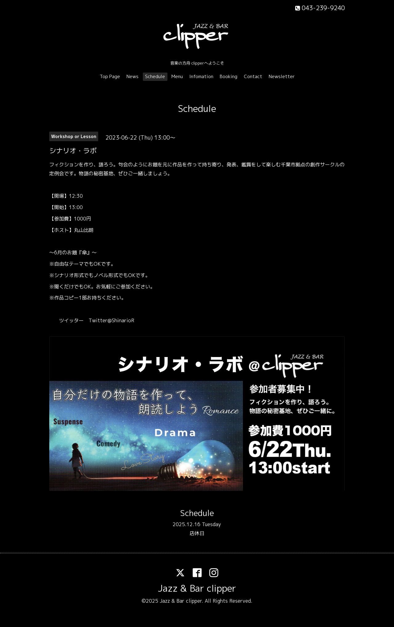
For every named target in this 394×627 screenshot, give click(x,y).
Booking (228, 76)
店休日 (197, 533)
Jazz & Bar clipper (197, 588)
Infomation (201, 76)
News (133, 76)
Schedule (155, 76)
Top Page (110, 76)
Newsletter (282, 76)
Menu (177, 76)
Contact (253, 76)
